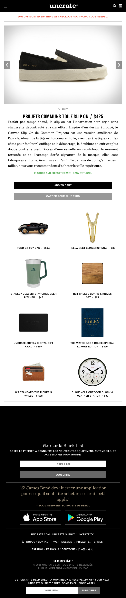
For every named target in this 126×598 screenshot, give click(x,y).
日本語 (82, 549)
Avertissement (63, 542)
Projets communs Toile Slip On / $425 (63, 116)
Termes (97, 542)
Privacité (83, 542)
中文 (90, 549)
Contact (44, 542)
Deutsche (69, 549)
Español (38, 549)
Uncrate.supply (64, 534)
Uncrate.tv (85, 534)
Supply (63, 109)
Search (114, 5)
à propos (28, 542)
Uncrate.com (40, 534)
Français (52, 549)
